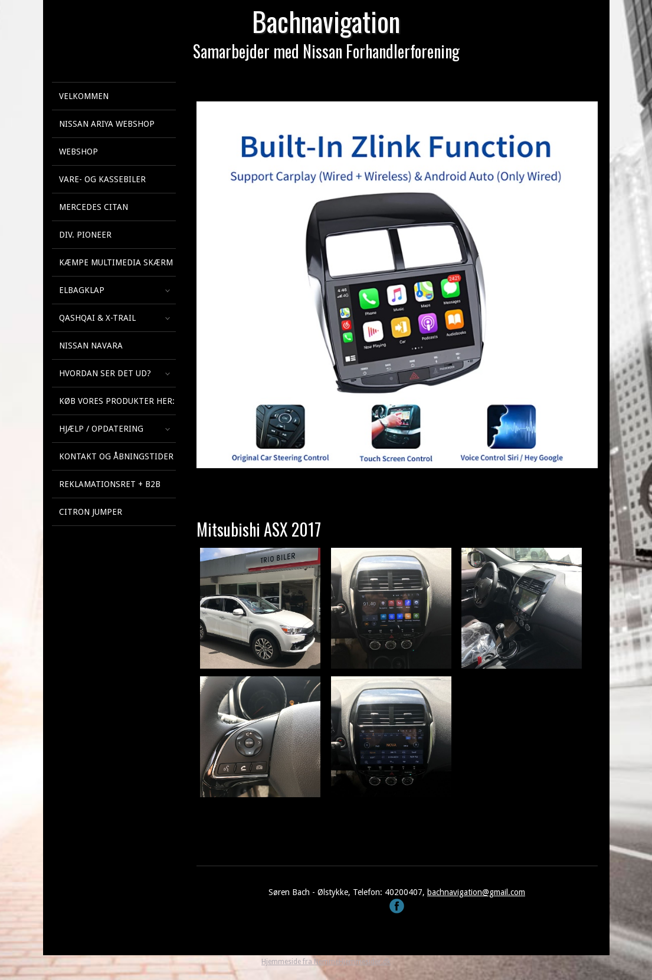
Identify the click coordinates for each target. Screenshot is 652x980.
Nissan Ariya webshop (107, 124)
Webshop (78, 151)
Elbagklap (81, 290)
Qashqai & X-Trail (97, 318)
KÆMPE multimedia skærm (116, 262)
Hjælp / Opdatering (101, 428)
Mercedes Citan (93, 207)
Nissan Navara (91, 345)
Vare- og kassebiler (102, 179)
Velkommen (84, 96)
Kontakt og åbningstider (116, 456)
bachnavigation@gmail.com (476, 892)
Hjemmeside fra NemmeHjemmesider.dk (326, 962)
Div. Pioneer (85, 234)
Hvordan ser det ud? (105, 373)
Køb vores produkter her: (117, 401)
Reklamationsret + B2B (109, 484)
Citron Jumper (90, 512)
